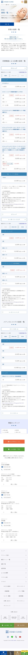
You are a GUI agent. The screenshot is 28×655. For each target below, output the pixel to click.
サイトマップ (7, 605)
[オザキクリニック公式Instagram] (22, 1)
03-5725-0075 (6, 497)
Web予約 (20, 625)
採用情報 (21, 596)
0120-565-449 (5, 467)
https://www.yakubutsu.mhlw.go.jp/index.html (13, 204)
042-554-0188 (5, 525)
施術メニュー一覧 (14, 560)
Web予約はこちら (12, 442)
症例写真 (16, 430)
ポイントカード (21, 586)
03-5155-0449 (5, 469)
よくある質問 (5, 432)
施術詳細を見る (22, 72)
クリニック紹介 (14, 555)
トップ (14, 551)
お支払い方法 (17, 432)
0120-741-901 (5, 495)
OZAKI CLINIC (13, 640)
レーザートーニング (14, 312)
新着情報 (7, 591)
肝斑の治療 (5, 430)
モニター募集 (7, 596)
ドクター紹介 (14, 577)
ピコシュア (14, 214)
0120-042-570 (5, 523)
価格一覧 (7, 24)
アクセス (14, 582)
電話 (10, 653)
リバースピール (14, 413)
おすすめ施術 (7, 586)
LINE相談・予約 (12, 449)
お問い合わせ (7, 601)
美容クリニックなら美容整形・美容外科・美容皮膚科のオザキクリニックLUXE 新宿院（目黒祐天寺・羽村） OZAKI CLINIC (7, 2)
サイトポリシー (21, 601)
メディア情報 (21, 591)
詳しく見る (14, 484)
